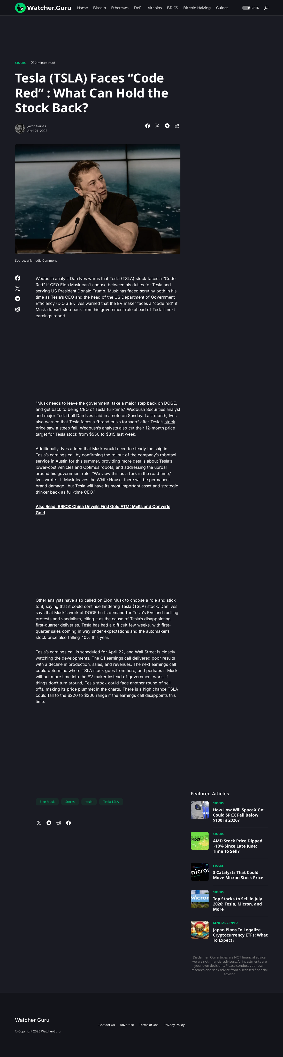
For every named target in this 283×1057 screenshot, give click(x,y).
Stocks (20, 63)
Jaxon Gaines (36, 126)
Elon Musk (47, 801)
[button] (250, 8)
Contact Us (106, 1025)
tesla (89, 801)
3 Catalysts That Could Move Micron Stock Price (238, 875)
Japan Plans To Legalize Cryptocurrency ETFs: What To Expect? (240, 935)
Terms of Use (148, 1025)
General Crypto (225, 923)
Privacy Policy (174, 1025)
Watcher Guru (32, 1020)
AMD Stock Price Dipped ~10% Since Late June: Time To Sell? (237, 846)
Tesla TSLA (111, 801)
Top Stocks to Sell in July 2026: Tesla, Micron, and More (237, 904)
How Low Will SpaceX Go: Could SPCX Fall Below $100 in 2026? (239, 815)
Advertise (127, 1025)
